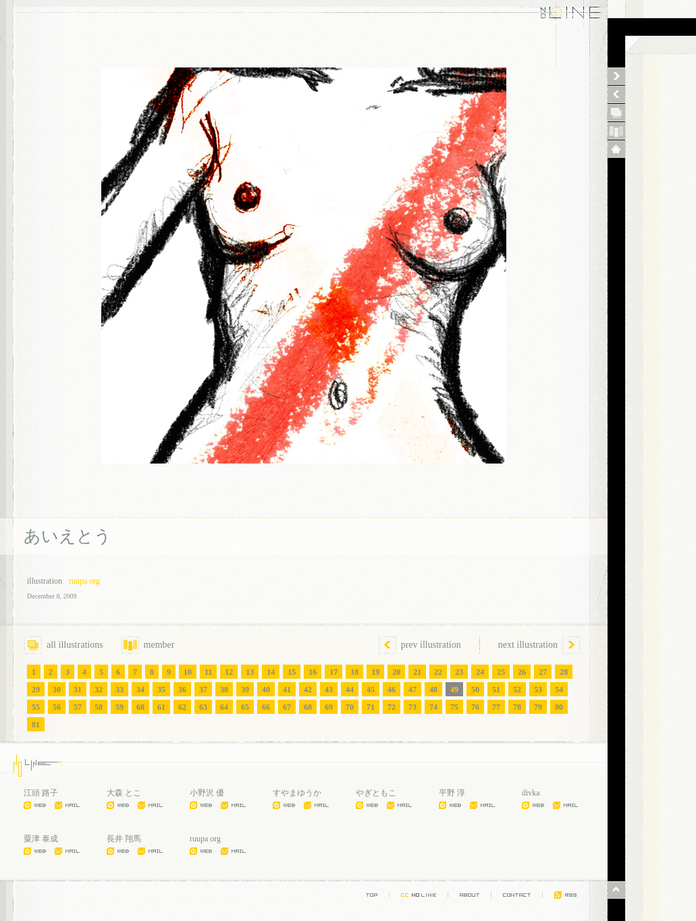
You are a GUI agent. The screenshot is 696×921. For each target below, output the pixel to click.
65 (245, 707)
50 (475, 689)
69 (329, 707)
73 (412, 707)
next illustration (528, 645)
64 (224, 707)
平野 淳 (452, 793)
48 (433, 689)
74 (433, 707)
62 (182, 707)
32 (99, 689)
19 (375, 672)
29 (36, 689)
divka (531, 793)
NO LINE (560, 13)
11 (208, 672)
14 (271, 672)
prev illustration (431, 645)
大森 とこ (124, 793)
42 (308, 689)
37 (203, 689)
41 (287, 689)
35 (161, 689)
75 (454, 707)
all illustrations (63, 645)
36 (182, 689)
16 (313, 672)
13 (250, 672)
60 (140, 707)
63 (203, 707)
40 (266, 689)
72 (391, 707)
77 (496, 707)
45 (371, 689)
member (148, 645)
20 (396, 672)
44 (350, 689)
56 (57, 707)
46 (391, 689)
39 (245, 689)
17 (333, 672)
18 (354, 672)
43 (329, 689)
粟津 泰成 (41, 838)
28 (564, 672)
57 (78, 707)
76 (475, 707)
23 (459, 672)
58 (99, 707)
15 (292, 672)
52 (517, 689)
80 (559, 707)
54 (559, 689)
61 (161, 707)
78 (517, 707)
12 (229, 672)
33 (119, 689)
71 (371, 707)
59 (119, 707)
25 (501, 672)
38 (224, 689)
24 (480, 672)
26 (522, 672)
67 (287, 707)
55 (36, 707)
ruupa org (84, 581)
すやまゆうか (297, 793)
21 (417, 672)
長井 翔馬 (124, 838)
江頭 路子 (41, 793)
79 (538, 707)
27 (543, 672)
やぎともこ (376, 793)
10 (188, 672)
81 (36, 724)
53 (538, 689)
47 (412, 689)
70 (350, 707)
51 (496, 689)
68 (308, 707)
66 (266, 707)
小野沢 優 (207, 793)
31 (78, 689)
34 (140, 689)
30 (57, 689)
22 (438, 672)
